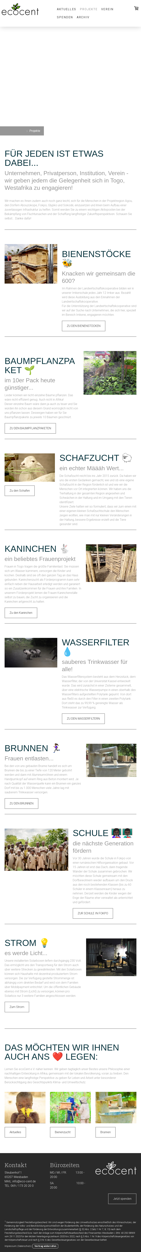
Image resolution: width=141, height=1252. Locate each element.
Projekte (88, 9)
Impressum (10, 1246)
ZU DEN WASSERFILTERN (83, 718)
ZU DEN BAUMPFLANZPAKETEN (30, 428)
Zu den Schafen (20, 490)
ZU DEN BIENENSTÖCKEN (83, 326)
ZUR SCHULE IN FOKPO (93, 913)
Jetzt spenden (122, 1198)
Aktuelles (66, 9)
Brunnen (105, 1132)
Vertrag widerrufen (45, 1246)
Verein (107, 9)
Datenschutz (24, 1246)
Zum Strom (17, 1007)
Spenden (65, 17)
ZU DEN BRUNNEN (21, 803)
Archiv (83, 17)
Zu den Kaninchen (21, 612)
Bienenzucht (62, 1132)
